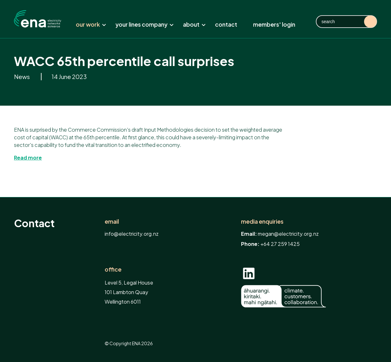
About (194, 24)
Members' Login (274, 24)
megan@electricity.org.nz (288, 233)
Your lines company (144, 24)
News (22, 76)
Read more (28, 157)
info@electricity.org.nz (132, 233)
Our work (91, 24)
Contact (226, 24)
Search (370, 22)
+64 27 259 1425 (280, 243)
